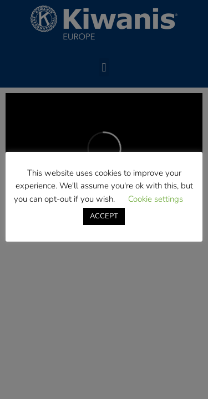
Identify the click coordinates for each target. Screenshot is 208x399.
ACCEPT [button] (104, 216)
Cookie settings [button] (155, 198)
